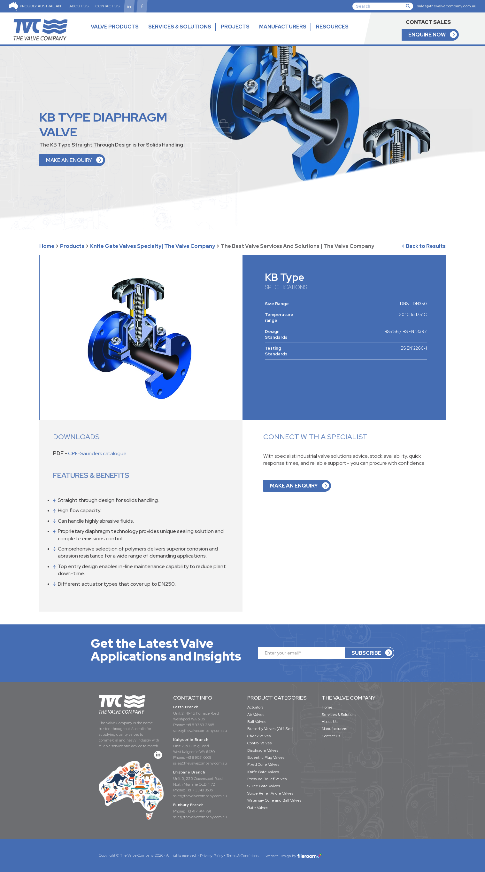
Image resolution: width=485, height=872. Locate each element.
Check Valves (259, 736)
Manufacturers (334, 728)
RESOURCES (332, 32)
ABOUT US (79, 6)
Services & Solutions (339, 714)
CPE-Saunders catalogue (97, 453)
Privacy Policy (211, 855)
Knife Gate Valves (263, 771)
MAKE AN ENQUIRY (69, 160)
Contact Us (331, 736)
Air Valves (255, 714)
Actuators (255, 707)
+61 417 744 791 (198, 811)
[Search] (382, 6)
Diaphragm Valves (262, 750)
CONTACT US (107, 6)
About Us (329, 721)
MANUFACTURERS (282, 26)
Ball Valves (256, 721)
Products (72, 246)
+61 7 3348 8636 (199, 790)
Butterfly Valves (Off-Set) (270, 728)
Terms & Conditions (242, 855)
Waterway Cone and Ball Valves (274, 800)
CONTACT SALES (428, 22)
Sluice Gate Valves (263, 786)
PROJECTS (235, 26)
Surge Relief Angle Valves (270, 793)
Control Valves (259, 743)
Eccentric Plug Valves (265, 757)
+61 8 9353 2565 (200, 724)
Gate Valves (257, 807)
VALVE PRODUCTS (115, 32)
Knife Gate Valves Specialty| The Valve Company (152, 246)
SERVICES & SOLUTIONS (179, 26)
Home (46, 246)
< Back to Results (424, 246)
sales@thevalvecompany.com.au (446, 6)
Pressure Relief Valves (267, 778)
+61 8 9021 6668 (198, 757)
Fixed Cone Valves (263, 764)
